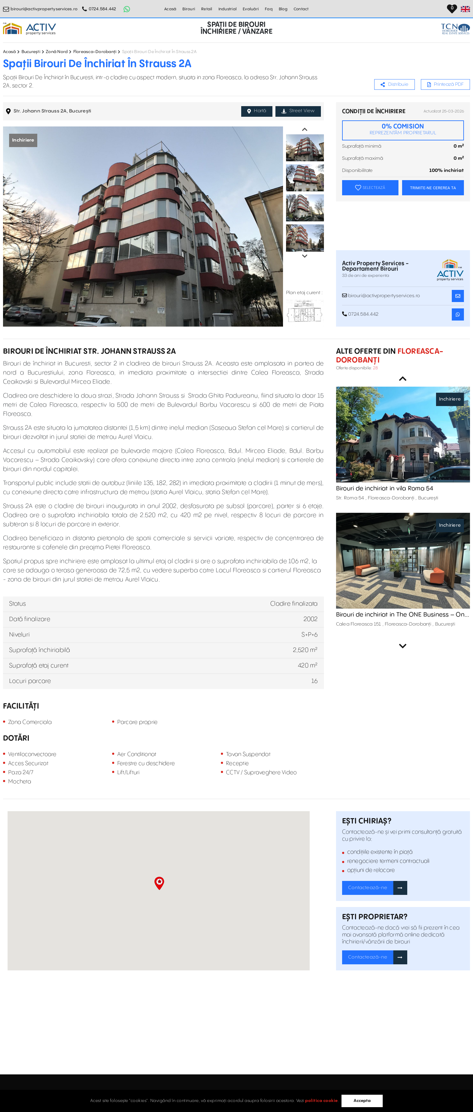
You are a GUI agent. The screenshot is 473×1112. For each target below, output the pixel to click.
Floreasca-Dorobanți (95, 52)
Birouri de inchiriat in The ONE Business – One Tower (402, 615)
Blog (283, 9)
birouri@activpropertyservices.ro (44, 9)
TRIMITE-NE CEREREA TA (433, 188)
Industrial (227, 9)
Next (305, 256)
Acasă (170, 9)
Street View (298, 111)
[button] (159, 883)
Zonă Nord (57, 52)
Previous (305, 129)
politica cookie (321, 1101)
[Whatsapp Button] (127, 9)
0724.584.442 (102, 9)
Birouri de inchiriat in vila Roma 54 (385, 488)
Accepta (362, 1101)
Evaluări (251, 9)
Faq (269, 9)
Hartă (256, 111)
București (31, 52)
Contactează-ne (368, 887)
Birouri (188, 9)
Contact (301, 9)
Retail (206, 9)
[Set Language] (465, 9)
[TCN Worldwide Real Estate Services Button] (455, 29)
